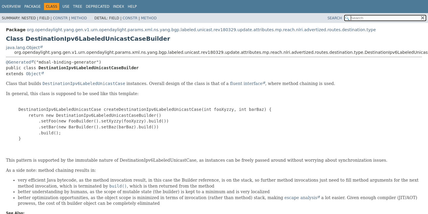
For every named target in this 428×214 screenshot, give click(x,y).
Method (79, 18)
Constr (60, 18)
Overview (11, 6)
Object (33, 73)
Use (66, 6)
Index (118, 6)
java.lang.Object (23, 47)
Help (132, 6)
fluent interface (246, 83)
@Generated (18, 62)
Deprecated (98, 6)
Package (32, 6)
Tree (77, 6)
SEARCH (335, 18)
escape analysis (300, 197)
